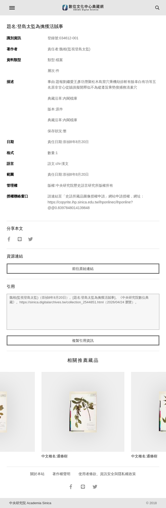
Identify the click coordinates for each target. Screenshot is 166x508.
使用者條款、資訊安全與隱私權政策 (107, 474)
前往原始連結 (83, 269)
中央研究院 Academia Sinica (30, 503)
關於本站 (37, 474)
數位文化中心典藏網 (82, 8)
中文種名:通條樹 (54, 456)
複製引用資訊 (83, 340)
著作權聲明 (61, 474)
